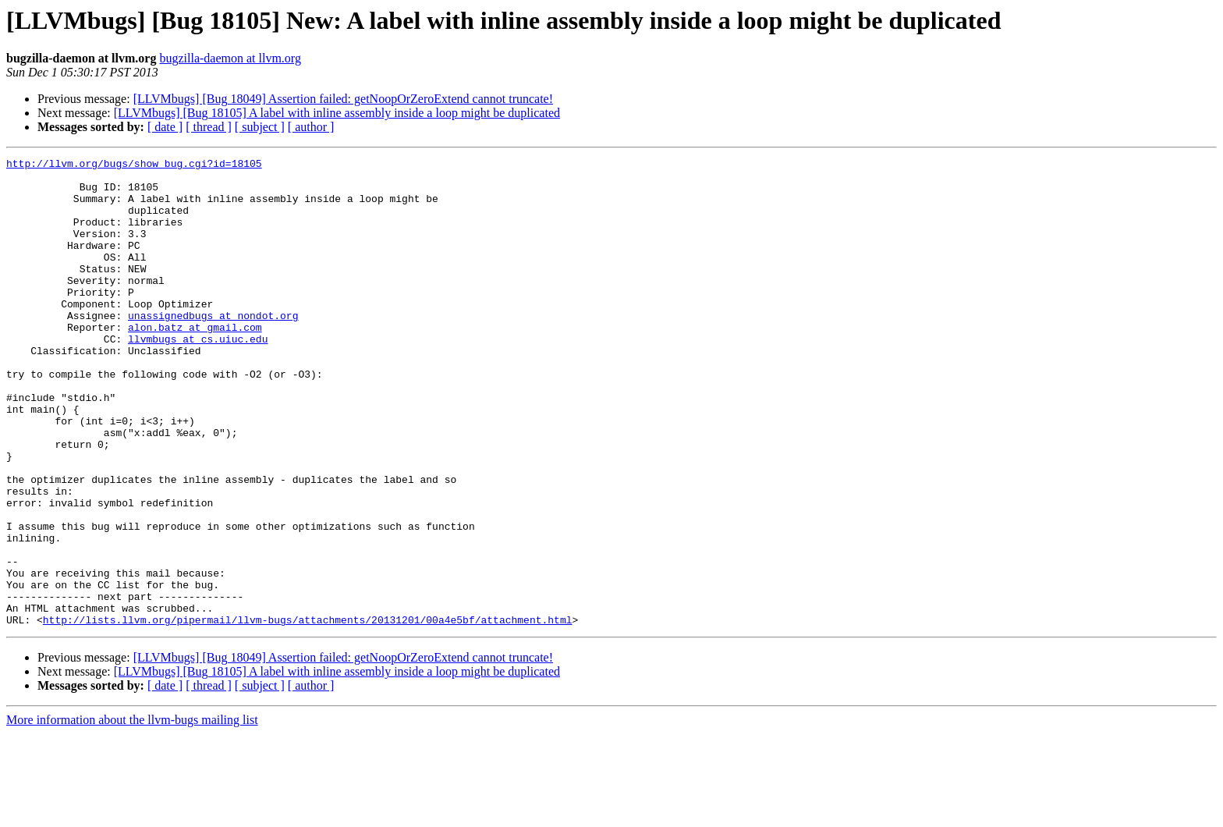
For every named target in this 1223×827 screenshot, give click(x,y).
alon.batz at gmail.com (195, 362)
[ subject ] (260, 126)
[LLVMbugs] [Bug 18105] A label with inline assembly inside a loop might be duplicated (337, 112)
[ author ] (311, 126)
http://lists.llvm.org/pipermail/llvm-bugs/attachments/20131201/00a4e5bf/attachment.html (308, 713)
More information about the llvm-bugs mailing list (132, 813)
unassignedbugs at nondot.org (213, 348)
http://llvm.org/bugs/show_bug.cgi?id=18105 (134, 165)
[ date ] (165, 126)
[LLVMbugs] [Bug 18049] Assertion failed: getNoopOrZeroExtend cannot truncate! (343, 98)
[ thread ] (209, 126)
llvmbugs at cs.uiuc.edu (198, 376)
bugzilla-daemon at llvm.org (229, 58)
